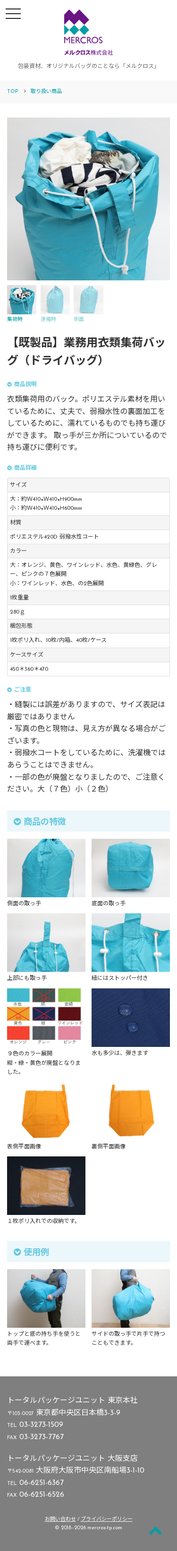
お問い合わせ (60, 1519)
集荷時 (21, 303)
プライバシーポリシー (107, 1519)
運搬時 (55, 303)
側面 (88, 303)
